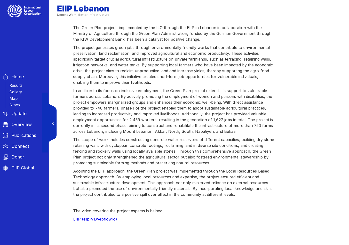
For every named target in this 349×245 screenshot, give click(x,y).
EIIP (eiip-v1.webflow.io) (95, 219)
